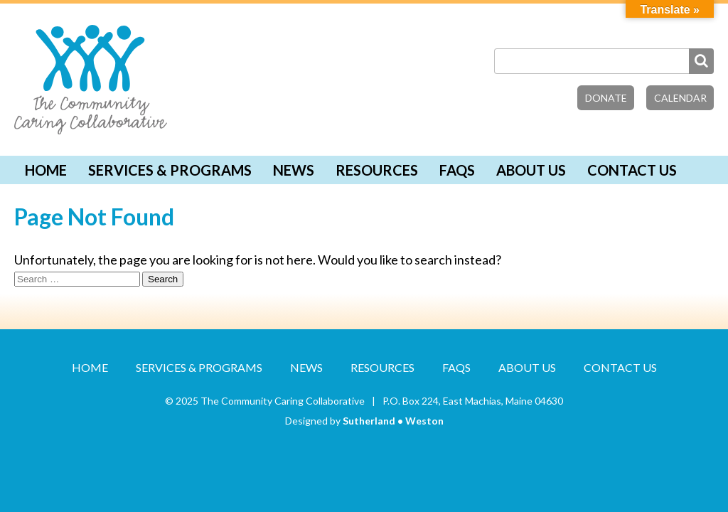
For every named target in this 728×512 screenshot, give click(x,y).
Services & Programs (170, 169)
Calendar (680, 98)
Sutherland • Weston (393, 421)
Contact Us (632, 169)
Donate (606, 98)
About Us (531, 169)
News (293, 169)
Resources (377, 169)
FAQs (457, 169)
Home (46, 169)
